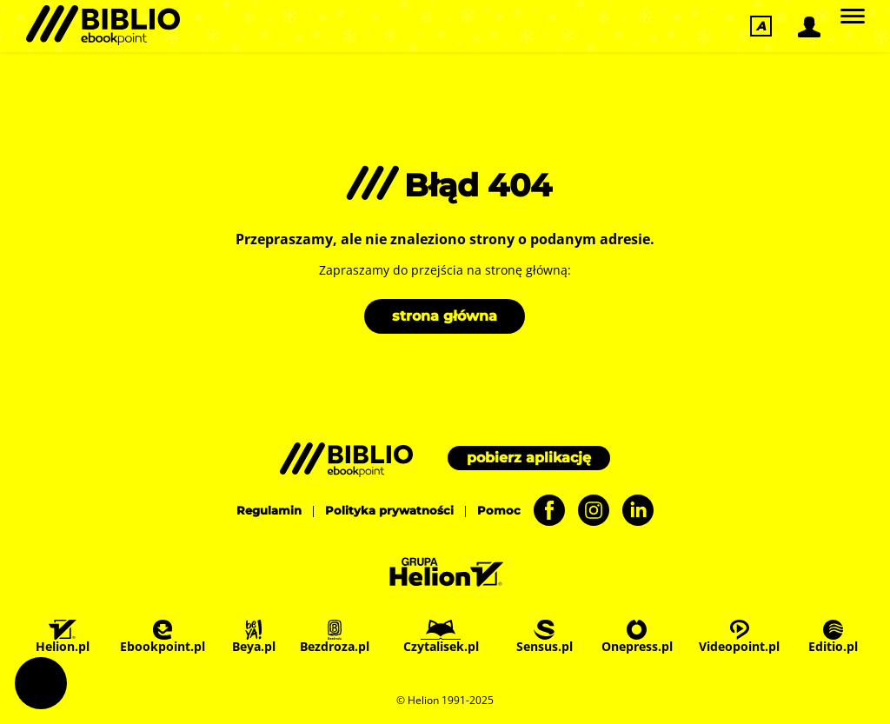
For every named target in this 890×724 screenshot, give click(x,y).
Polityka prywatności (389, 510)
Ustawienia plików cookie (41, 683)
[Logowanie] (807, 27)
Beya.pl (254, 637)
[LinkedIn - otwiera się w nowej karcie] (631, 510)
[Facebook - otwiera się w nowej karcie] (543, 510)
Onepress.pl (637, 637)
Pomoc (499, 510)
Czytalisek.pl (441, 637)
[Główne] (852, 16)
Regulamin (269, 510)
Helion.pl (63, 637)
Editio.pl (833, 637)
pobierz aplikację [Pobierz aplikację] (529, 457)
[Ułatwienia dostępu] (761, 26)
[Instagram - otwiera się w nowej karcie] (587, 510)
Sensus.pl (544, 637)
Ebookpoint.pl (162, 637)
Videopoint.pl (739, 637)
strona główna (444, 316)
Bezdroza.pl (334, 637)
